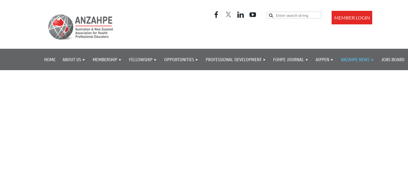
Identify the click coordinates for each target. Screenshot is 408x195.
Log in (352, 17)
